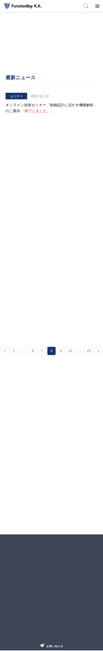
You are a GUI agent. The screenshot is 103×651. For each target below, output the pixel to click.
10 (70, 351)
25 (89, 351)
